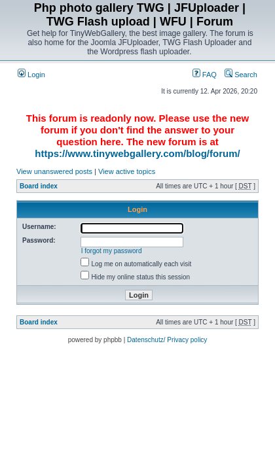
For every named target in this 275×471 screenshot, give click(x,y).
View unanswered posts (54, 171)
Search (241, 74)
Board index (39, 186)
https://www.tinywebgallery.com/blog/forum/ (137, 153)
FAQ (204, 74)
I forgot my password (111, 250)
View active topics (126, 171)
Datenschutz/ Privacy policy (167, 339)
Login (31, 74)
